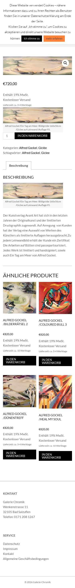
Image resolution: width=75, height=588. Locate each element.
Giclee (45, 153)
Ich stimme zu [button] (32, 38)
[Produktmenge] (8, 135)
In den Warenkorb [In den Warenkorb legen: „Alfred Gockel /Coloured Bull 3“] (51, 361)
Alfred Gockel (28, 148)
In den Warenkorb (32, 135)
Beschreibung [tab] (18, 165)
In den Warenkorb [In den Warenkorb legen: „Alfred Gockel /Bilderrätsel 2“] (15, 360)
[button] (65, 63)
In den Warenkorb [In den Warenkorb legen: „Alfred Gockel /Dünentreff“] (15, 454)
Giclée (42, 148)
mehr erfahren (54, 38)
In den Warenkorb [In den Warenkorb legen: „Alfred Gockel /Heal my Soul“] (51, 455)
